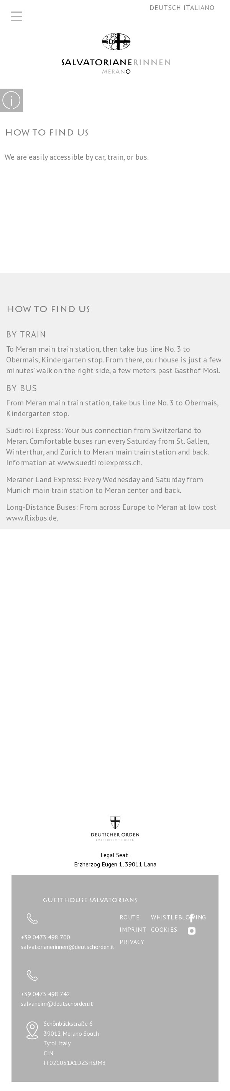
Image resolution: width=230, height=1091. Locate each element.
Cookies (164, 929)
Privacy (132, 942)
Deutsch (167, 7)
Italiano (199, 7)
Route (130, 917)
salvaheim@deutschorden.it (57, 1003)
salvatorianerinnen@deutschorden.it (68, 946)
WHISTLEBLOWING (178, 917)
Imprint (133, 929)
